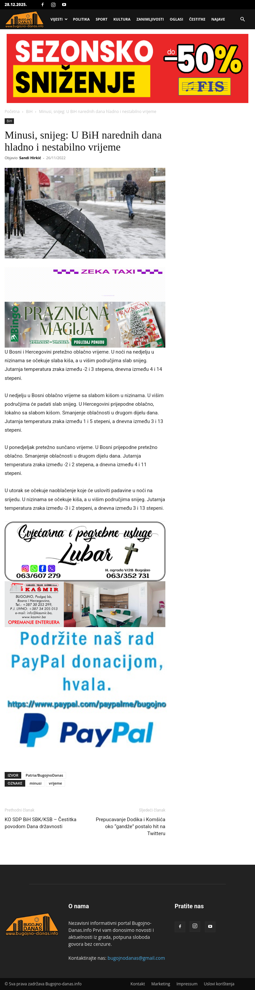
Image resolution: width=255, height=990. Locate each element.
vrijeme (55, 783)
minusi (36, 783)
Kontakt (137, 984)
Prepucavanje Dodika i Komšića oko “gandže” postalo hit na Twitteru (131, 826)
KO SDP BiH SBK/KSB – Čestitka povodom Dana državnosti (40, 823)
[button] (242, 19)
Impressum (186, 984)
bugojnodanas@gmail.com (136, 958)
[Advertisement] (127, 83)
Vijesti (59, 19)
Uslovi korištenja (219, 984)
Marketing (160, 984)
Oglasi (176, 19)
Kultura (122, 19)
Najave (218, 19)
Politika (81, 19)
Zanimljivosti (150, 19)
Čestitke (197, 19)
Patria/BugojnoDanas (44, 775)
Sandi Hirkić (30, 157)
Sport (101, 19)
